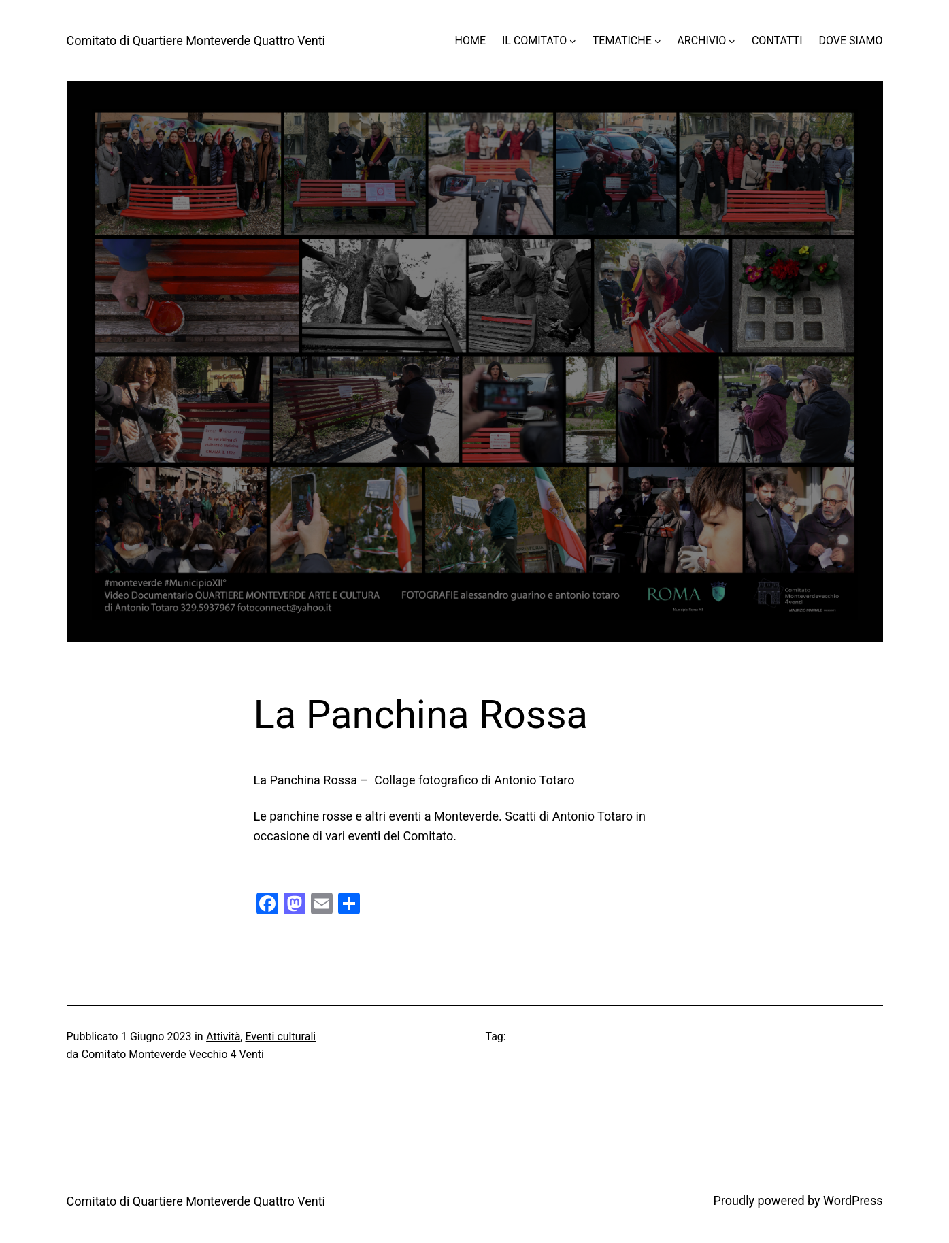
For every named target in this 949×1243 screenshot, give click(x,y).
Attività (223, 1036)
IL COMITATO (534, 40)
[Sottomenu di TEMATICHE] (657, 40)
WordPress (852, 1200)
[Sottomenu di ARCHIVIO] (732, 40)
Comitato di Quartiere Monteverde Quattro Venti (196, 40)
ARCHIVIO (701, 40)
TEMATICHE (622, 40)
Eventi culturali (280, 1036)
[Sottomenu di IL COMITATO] (572, 40)
